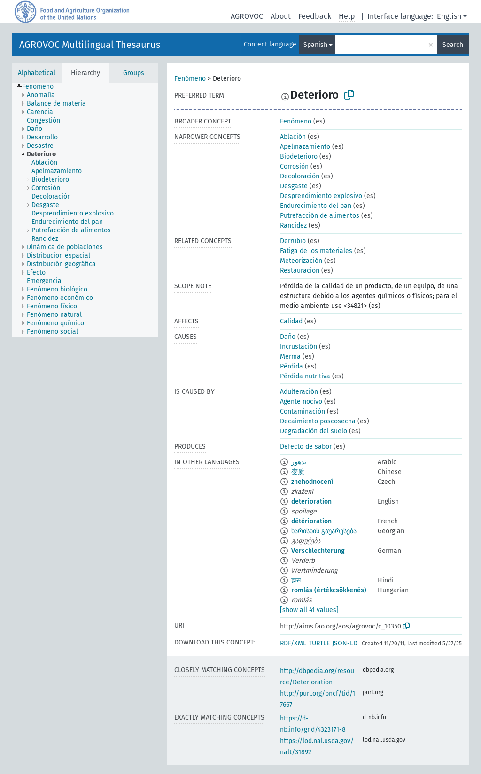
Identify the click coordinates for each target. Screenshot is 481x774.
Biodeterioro (299, 157)
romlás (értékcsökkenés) (328, 590)
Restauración (299, 271)
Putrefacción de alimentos (319, 216)
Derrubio (293, 241)
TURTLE (319, 643)
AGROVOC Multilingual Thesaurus (89, 44)
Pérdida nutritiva (305, 376)
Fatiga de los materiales (316, 251)
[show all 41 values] (309, 610)
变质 (297, 472)
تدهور (298, 462)
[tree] (85, 210)
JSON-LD (344, 643)
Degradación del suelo (313, 431)
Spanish (315, 45)
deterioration (311, 502)
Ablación (293, 137)
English (449, 16)
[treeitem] (42, 87)
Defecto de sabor (306, 447)
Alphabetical (36, 73)
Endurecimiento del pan (315, 206)
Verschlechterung (318, 551)
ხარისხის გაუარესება (324, 531)
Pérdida (291, 366)
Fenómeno (190, 79)
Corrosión (294, 166)
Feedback (314, 16)
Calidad (291, 321)
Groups (133, 73)
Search (452, 45)
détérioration (311, 521)
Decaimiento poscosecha (318, 421)
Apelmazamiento (305, 147)
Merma (290, 356)
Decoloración (299, 176)
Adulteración (299, 392)
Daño (287, 337)
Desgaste (294, 186)
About (281, 16)
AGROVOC (247, 16)
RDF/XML (293, 643)
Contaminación (302, 411)
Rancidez (293, 226)
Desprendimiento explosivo (321, 196)
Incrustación (298, 347)
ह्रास (296, 580)
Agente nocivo (301, 402)
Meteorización (301, 261)
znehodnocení (312, 482)
